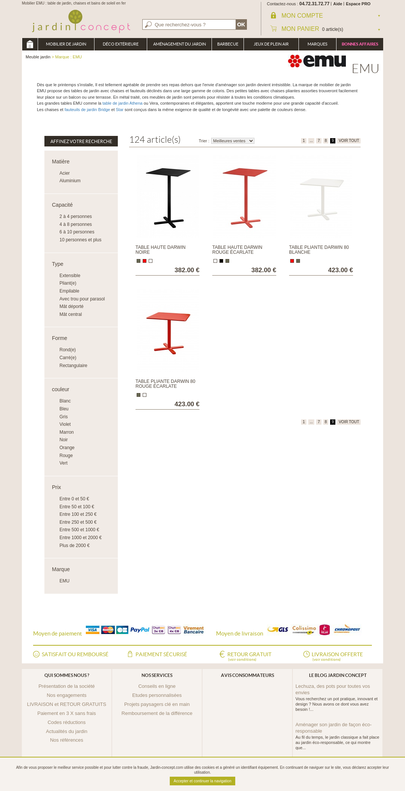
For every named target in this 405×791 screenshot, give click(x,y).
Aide (337, 4)
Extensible (69, 275)
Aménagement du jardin (179, 44)
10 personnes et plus (80, 239)
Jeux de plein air (271, 44)
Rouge (66, 455)
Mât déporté (71, 306)
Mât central (70, 314)
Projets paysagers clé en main (157, 704)
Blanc (65, 401)
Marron (66, 432)
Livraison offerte (337, 657)
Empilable (69, 291)
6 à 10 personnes (76, 232)
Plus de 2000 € (74, 545)
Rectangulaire (73, 365)
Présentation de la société (66, 686)
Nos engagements (67, 695)
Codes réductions (66, 722)
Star (119, 109)
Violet (65, 424)
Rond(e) (67, 349)
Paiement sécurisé (161, 654)
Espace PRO (358, 4)
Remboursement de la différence (157, 713)
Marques (317, 44)
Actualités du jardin (66, 731)
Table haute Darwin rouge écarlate (237, 250)
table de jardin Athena (122, 103)
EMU (64, 581)
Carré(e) (67, 357)
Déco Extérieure (121, 44)
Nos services (157, 675)
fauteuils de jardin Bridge (86, 109)
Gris (63, 416)
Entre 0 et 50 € (74, 498)
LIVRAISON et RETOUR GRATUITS (66, 704)
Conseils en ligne (156, 686)
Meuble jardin (30, 44)
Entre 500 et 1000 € (79, 529)
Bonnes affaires (360, 44)
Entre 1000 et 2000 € (80, 537)
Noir (63, 439)
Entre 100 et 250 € (78, 514)
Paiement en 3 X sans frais (66, 713)
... (311, 141)
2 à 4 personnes (75, 216)
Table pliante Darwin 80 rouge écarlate (165, 384)
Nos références (66, 740)
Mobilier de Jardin (66, 44)
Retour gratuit (249, 657)
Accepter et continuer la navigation (202, 781)
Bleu (64, 409)
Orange (67, 447)
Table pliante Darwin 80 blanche (319, 250)
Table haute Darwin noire (161, 250)
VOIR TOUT (349, 141)
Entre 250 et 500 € (78, 522)
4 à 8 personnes (75, 224)
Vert (63, 463)
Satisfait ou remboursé (75, 654)
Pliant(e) (67, 283)
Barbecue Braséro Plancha (227, 46)
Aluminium (70, 180)
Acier (64, 173)
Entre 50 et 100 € (76, 506)
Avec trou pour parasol (82, 299)
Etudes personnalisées (157, 695)
